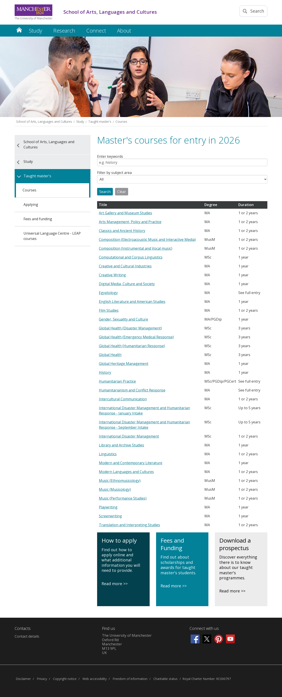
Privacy (42, 679)
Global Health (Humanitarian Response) (132, 345)
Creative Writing (112, 275)
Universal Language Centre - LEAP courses (52, 236)
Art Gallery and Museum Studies (125, 212)
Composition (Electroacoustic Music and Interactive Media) (147, 239)
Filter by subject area (114, 173)
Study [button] (35, 30)
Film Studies (109, 310)
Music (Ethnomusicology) (120, 480)
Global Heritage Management (123, 363)
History (105, 372)
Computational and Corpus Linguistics (131, 257)
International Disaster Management (129, 436)
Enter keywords (110, 156)
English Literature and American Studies (132, 301)
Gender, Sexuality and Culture (123, 319)
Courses (121, 121)
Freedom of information (130, 679)
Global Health (110, 354)
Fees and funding (38, 218)
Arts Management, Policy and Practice (130, 221)
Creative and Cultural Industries (125, 266)
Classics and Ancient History (122, 230)
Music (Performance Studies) (123, 498)
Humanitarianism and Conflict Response (132, 390)
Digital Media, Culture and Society (127, 283)
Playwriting (108, 507)
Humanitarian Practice (117, 381)
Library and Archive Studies (121, 445)
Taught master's (99, 121)
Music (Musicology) (115, 489)
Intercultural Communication (123, 399)
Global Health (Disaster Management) (130, 328)
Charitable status (165, 679)
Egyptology (108, 292)
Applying (31, 204)
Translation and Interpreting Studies (129, 524)
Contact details (27, 636)
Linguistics (108, 454)
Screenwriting (110, 516)
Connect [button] (96, 30)
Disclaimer (23, 679)
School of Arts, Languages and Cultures (44, 121)
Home (19, 30)
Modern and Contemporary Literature (130, 462)
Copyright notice (64, 679)
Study (80, 121)
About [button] (124, 30)
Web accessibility (94, 679)
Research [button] (64, 30)
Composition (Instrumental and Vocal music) (135, 248)
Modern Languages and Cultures (126, 471)
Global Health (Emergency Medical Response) (136, 337)
